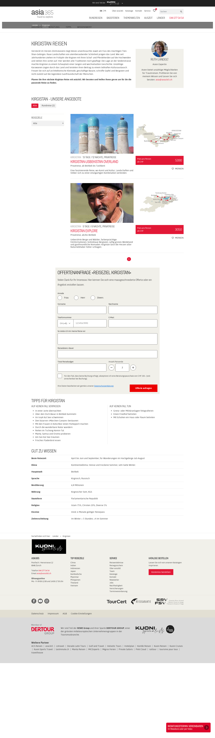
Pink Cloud (141, 724)
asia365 (49, 721)
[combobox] (47, 198)
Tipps (68, 102)
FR (105, 11)
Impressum (53, 688)
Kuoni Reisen (160, 721)
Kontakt (138, 11)
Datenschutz (37, 688)
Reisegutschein (116, 640)
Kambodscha (76, 649)
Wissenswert (84, 102)
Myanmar (74, 652)
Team (112, 646)
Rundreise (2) (48, 180)
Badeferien (113, 18)
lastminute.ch (62, 724)
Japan (73, 646)
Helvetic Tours (114, 721)
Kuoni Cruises (176, 721)
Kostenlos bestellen (161, 647)
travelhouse (37, 727)
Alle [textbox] (35, 198)
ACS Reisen (36, 721)
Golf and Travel (96, 721)
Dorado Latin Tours (76, 721)
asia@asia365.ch (164, 154)
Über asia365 (117, 11)
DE (101, 11)
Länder (161, 18)
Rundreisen (95, 18)
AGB (65, 688)
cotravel (60, 721)
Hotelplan (129, 721)
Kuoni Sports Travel (43, 724)
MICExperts (93, 724)
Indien (73, 640)
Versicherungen (116, 663)
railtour (152, 724)
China (73, 637)
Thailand (74, 658)
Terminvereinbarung (118, 666)
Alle (35, 180)
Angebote (37, 102)
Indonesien (75, 643)
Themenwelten (132, 18)
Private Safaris (126, 724)
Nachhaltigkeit (116, 660)
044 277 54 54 (176, 18)
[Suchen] (169, 11)
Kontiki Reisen (144, 721)
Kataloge (129, 11)
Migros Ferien (109, 724)
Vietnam (74, 660)
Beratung (54, 102)
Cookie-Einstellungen (81, 688)
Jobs (111, 658)
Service (147, 11)
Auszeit (148, 18)
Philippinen (75, 655)
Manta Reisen (78, 724)
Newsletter (114, 655)
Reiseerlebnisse (116, 637)
